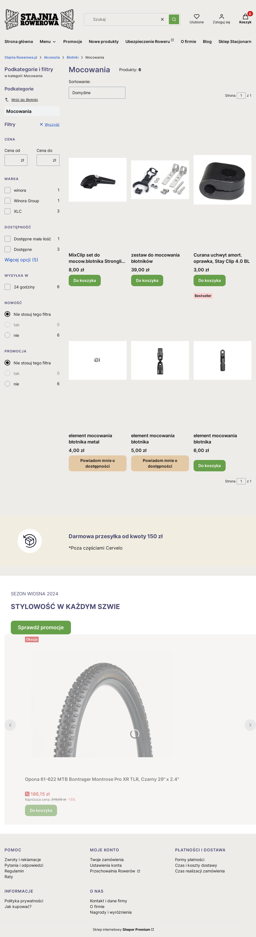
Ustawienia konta (106, 865)
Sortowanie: (80, 81)
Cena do (44, 150)
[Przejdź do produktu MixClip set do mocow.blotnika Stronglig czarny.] (98, 179)
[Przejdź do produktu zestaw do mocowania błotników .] (160, 179)
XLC (18, 211)
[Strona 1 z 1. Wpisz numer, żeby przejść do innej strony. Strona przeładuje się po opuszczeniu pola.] (241, 95)
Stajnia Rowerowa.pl (21, 57)
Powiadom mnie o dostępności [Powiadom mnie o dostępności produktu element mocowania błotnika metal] (97, 463)
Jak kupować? (18, 906)
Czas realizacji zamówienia (200, 870)
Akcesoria (52, 57)
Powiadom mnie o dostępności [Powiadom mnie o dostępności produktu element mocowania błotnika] (160, 463)
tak (17, 324)
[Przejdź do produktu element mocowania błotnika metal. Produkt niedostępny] (98, 360)
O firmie (97, 906)
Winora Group (26, 200)
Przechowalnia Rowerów (113, 870)
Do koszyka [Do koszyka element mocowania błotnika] (209, 465)
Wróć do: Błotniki (21, 99)
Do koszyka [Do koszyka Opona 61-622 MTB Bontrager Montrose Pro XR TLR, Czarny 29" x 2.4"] (41, 810)
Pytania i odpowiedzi (24, 865)
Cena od (12, 150)
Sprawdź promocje (41, 627)
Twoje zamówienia (107, 859)
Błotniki (73, 57)
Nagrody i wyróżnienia (111, 912)
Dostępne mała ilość (32, 238)
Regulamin (14, 870)
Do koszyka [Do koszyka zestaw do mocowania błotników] (147, 280)
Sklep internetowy (121, 929)
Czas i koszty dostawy (196, 865)
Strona (230, 95)
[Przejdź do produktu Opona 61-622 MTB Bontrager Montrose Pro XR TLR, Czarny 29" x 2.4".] (102, 704)
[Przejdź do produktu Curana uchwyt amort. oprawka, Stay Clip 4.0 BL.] (222, 179)
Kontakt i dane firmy (108, 900)
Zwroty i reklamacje (23, 859)
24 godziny (24, 286)
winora (20, 190)
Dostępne (23, 249)
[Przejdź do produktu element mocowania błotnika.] (222, 360)
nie (16, 335)
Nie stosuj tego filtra (32, 314)
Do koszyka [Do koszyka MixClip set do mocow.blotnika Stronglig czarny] (85, 280)
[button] (174, 19)
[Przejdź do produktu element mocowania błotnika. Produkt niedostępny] (160, 360)
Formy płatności (189, 859)
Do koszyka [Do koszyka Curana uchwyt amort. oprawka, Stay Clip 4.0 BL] (209, 280)
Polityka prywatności (24, 900)
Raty (9, 876)
